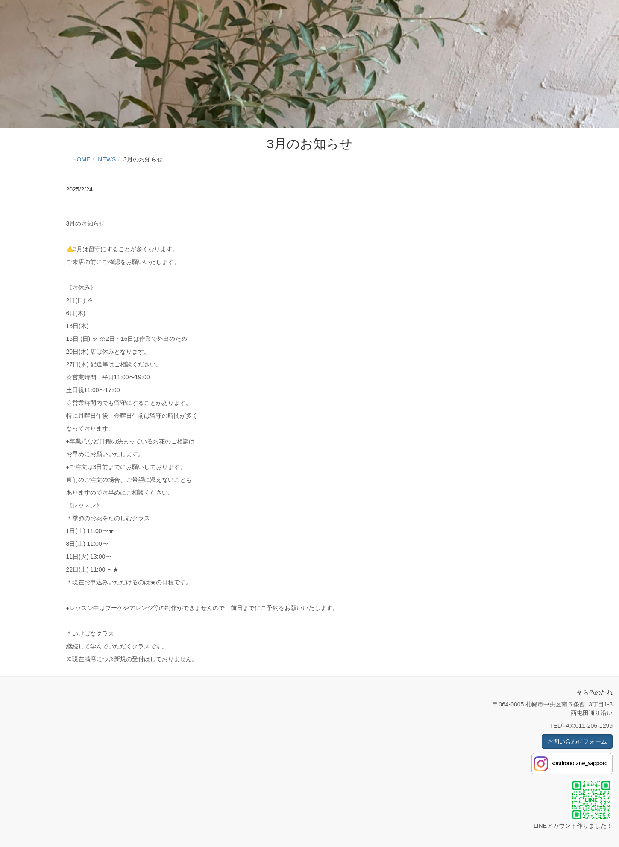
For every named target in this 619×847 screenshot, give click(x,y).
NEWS (107, 159)
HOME (82, 159)
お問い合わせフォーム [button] (577, 741)
